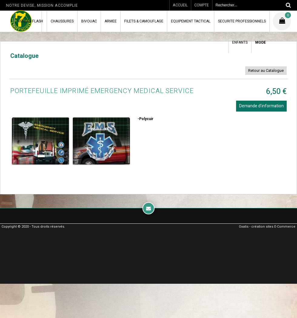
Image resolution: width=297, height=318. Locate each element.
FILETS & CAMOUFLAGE (143, 21)
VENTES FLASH (30, 21)
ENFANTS (240, 42)
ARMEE (111, 21)
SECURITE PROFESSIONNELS (242, 21)
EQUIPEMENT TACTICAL (190, 21)
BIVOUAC (89, 21)
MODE (260, 42)
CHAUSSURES (62, 21)
